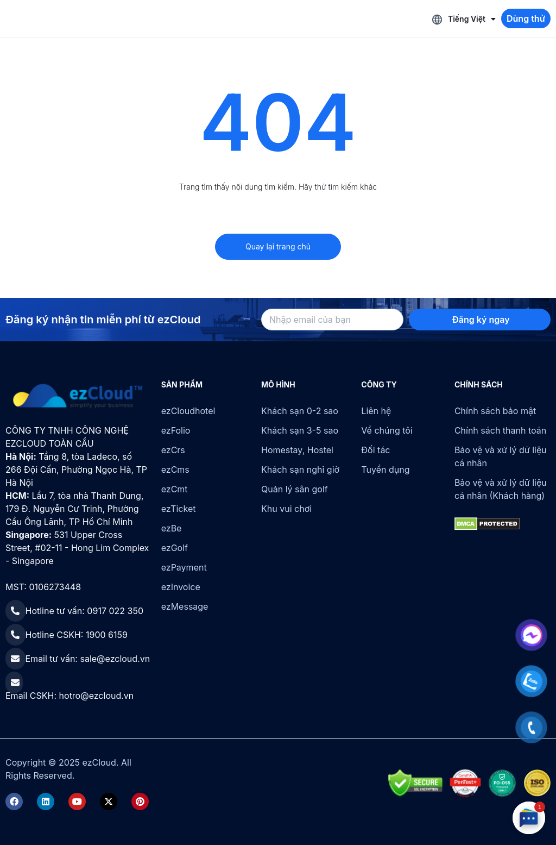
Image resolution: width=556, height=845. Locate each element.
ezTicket (178, 508)
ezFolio (176, 430)
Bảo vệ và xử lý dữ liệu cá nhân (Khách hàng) (500, 489)
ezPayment (184, 567)
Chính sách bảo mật (495, 410)
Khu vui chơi (286, 508)
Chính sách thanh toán (500, 430)
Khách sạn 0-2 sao (299, 410)
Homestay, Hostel (297, 450)
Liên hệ (376, 410)
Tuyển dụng (385, 469)
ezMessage (184, 606)
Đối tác (375, 450)
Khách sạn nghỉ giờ (300, 469)
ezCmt (174, 489)
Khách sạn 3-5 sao (299, 430)
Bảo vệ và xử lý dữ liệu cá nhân (500, 456)
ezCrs (173, 450)
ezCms (175, 469)
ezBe (171, 528)
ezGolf (174, 547)
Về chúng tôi (386, 430)
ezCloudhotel (188, 410)
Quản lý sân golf (294, 489)
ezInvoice (180, 586)
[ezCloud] (77, 396)
